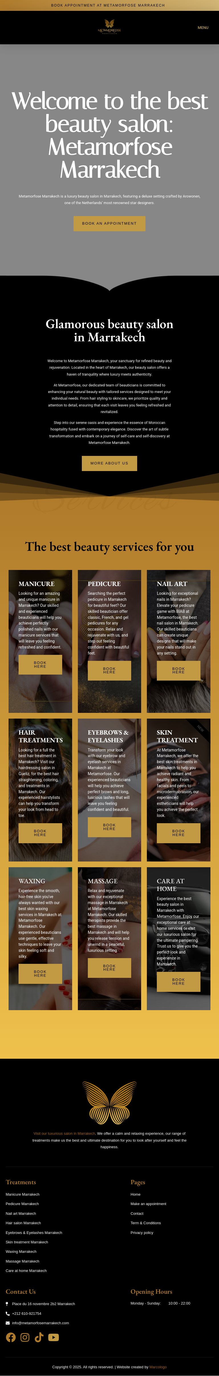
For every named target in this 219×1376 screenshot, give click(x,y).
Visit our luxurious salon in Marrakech (64, 1134)
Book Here (40, 665)
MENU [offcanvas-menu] (203, 27)
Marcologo (158, 1367)
